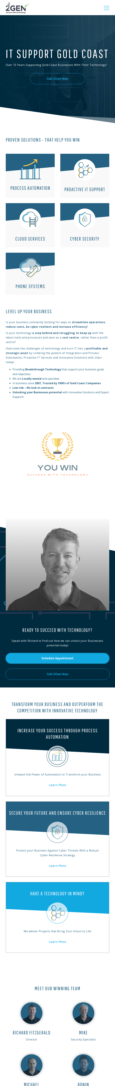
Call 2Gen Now (57, 78)
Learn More (57, 784)
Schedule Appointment (57, 658)
